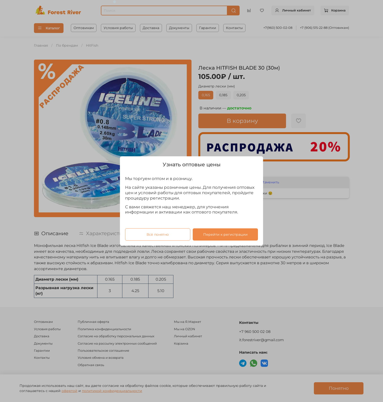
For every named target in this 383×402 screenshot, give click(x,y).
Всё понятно (158, 234)
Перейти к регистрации (225, 234)
